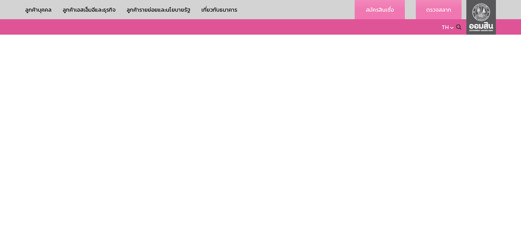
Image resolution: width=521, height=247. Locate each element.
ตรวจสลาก (438, 9)
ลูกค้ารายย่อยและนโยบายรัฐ (158, 9)
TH (445, 27)
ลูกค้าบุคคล (38, 9)
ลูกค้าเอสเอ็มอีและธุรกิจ (89, 9)
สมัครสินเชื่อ (380, 9)
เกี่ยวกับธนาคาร (219, 9)
